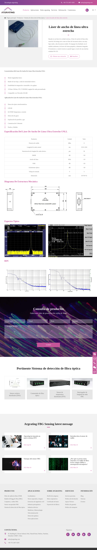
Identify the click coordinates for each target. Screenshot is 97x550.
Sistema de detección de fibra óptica (34, 18)
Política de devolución (71, 495)
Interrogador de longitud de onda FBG (82, 394)
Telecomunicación (33, 510)
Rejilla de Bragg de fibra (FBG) (13, 495)
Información (62, 10)
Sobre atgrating (45, 10)
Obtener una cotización (58, 56)
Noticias (83, 495)
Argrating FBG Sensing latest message (48, 423)
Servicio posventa (70, 493)
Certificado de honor (53, 498)
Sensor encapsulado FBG (11, 501)
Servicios (54, 10)
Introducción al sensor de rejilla (78, 436)
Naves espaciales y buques (35, 495)
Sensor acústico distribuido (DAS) (14, 394)
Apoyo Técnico (69, 498)
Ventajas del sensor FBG (29, 457)
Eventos (83, 498)
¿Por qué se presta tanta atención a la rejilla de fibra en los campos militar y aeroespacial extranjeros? (79, 458)
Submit (48, 345)
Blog (82, 493)
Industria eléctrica (33, 504)
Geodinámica (31, 493)
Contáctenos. (72, 10)
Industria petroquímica (34, 501)
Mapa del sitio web (58, 547)
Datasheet (74, 56)
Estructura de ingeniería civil (36, 498)
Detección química (33, 512)
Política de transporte (71, 504)
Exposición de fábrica (53, 501)
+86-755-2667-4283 (68, 2)
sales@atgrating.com (86, 2)
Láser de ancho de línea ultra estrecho (56, 18)
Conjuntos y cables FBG (11, 498)
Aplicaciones (35, 10)
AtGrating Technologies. (18, 547)
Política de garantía (70, 501)
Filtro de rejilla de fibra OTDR (13, 493)
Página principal (11, 18)
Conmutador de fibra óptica (37, 394)
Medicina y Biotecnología (35, 507)
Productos (26, 10)
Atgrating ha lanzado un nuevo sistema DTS (31, 437)
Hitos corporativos (52, 495)
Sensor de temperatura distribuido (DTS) (60, 394)
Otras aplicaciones (33, 515)
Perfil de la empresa (52, 493)
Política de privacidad (73, 547)
